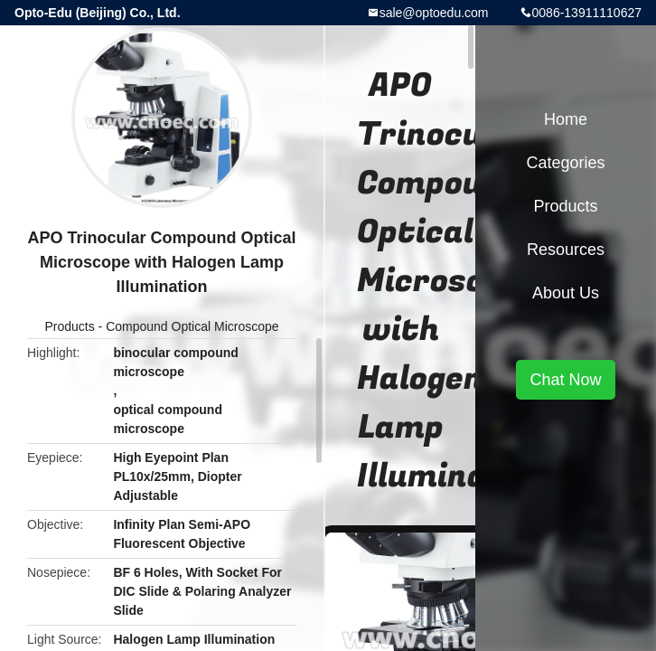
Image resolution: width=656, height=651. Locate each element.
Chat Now (565, 380)
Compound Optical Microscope (192, 326)
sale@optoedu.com (434, 12)
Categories (565, 163)
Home (565, 119)
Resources (565, 250)
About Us (565, 293)
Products (69, 326)
